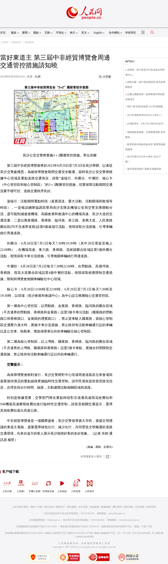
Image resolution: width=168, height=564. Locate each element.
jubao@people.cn (116, 513)
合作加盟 (83, 507)
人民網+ (21, 485)
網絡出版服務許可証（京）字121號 (112, 533)
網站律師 (128, 507)
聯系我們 (151, 507)
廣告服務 (71, 507)
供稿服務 (94, 507)
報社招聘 (49, 507)
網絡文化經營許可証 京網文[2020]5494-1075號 (69, 533)
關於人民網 (36, 507)
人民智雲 (76, 485)
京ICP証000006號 (141, 533)
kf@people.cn (54, 520)
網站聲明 (117, 507)
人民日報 (7, 485)
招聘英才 (60, 507)
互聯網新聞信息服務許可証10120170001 (36, 526)
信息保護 (140, 507)
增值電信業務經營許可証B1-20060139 (79, 526)
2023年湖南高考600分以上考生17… (145, 115)
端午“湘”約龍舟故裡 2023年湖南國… (146, 106)
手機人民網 (34, 485)
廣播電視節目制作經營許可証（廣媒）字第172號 (126, 526)
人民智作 (89, 485)
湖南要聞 (29, 42)
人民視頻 (62, 485)
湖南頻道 (16, 42)
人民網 (4, 42)
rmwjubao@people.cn (129, 520)
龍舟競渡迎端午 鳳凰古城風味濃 (144, 169)
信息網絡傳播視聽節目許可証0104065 (24, 533)
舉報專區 (130, 32)
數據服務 (105, 507)
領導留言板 (48, 485)
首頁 (3, 32)
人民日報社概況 (20, 507)
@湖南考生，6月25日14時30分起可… (146, 123)
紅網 (37, 76)
